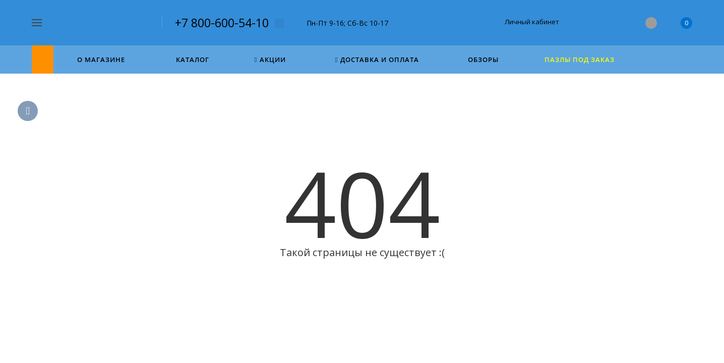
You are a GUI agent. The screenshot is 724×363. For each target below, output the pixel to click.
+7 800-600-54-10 (222, 23)
